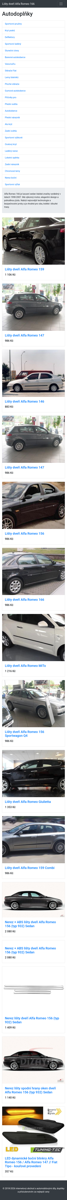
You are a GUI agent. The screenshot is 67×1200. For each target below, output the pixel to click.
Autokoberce (11, 111)
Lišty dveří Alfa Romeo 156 (24, 533)
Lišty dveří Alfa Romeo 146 (24, 401)
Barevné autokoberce (15, 57)
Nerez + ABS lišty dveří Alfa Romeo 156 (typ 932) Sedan (30, 924)
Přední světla (11, 104)
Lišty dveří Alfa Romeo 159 (24, 269)
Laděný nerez (11, 151)
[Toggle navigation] (61, 4)
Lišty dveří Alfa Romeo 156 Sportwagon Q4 (24, 734)
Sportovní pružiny (13, 24)
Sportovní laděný (13, 44)
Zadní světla (11, 131)
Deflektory (10, 37)
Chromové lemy (12, 171)
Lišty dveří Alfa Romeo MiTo (25, 666)
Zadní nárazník (12, 164)
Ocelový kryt (11, 144)
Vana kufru (10, 64)
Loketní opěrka (12, 157)
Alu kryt (8, 124)
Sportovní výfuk (12, 184)
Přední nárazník (12, 117)
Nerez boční (10, 177)
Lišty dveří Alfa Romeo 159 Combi (29, 868)
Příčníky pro (10, 97)
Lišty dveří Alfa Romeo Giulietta (28, 802)
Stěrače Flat (10, 70)
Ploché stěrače (12, 84)
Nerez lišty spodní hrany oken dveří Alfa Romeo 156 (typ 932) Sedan (30, 1090)
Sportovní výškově (13, 137)
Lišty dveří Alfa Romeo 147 (24, 335)
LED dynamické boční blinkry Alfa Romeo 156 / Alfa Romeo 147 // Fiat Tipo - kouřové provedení (31, 1162)
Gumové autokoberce (15, 90)
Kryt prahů (10, 30)
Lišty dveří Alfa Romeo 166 (18, 3)
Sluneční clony (12, 50)
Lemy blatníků (11, 77)
